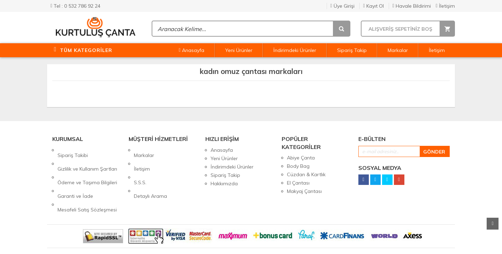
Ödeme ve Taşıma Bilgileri (87, 167)
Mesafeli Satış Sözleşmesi (87, 183)
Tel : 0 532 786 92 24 (75, 6)
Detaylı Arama (150, 175)
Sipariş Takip (352, 50)
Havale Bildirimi (412, 6)
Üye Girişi (342, 6)
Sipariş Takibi (73, 150)
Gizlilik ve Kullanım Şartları (87, 158)
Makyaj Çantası (304, 191)
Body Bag (298, 166)
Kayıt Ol (373, 6)
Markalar (398, 50)
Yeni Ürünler (238, 50)
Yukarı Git (493, 224)
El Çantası (298, 183)
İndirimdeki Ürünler (294, 50)
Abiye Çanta (301, 158)
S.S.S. (140, 167)
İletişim (445, 6)
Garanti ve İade (75, 175)
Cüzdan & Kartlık (306, 174)
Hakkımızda (224, 183)
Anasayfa (191, 50)
